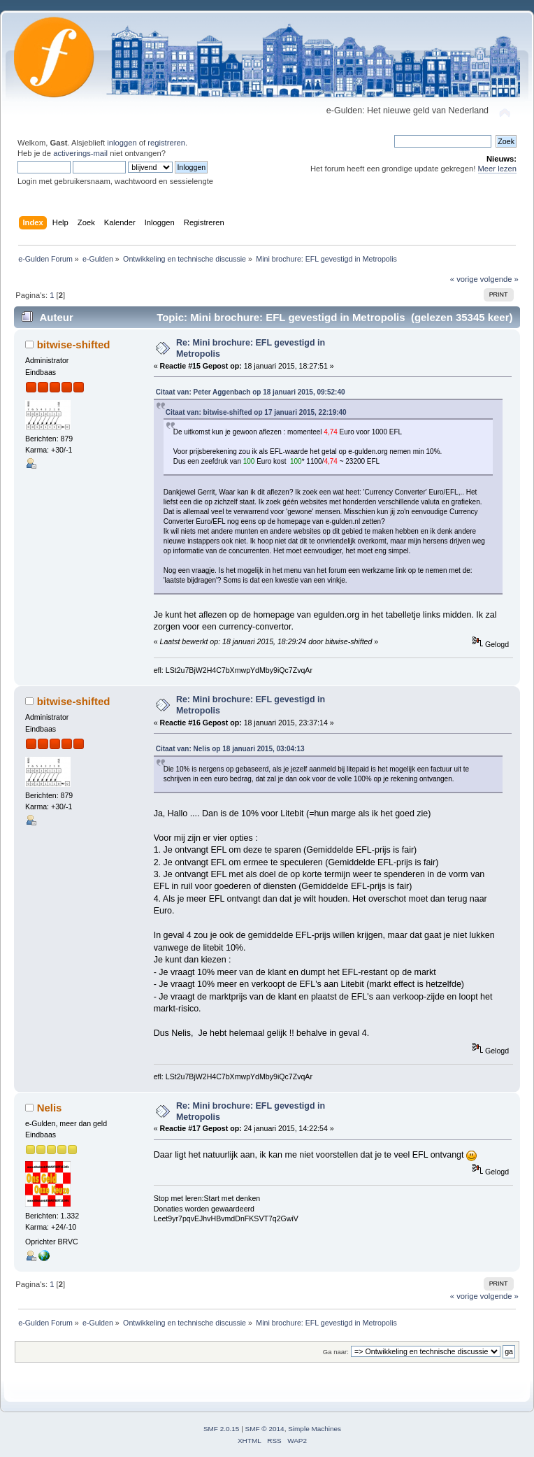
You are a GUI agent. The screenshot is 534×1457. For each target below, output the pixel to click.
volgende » (499, 279)
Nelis (49, 1108)
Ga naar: (336, 1352)
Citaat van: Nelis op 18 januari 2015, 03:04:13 (230, 749)
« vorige (464, 279)
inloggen (121, 142)
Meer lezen (497, 168)
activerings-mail (80, 153)
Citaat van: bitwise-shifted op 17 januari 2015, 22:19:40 (256, 412)
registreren (166, 142)
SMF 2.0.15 (221, 1429)
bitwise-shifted (73, 344)
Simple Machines (314, 1429)
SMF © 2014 (264, 1429)
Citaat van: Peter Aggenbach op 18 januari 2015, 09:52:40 (250, 392)
